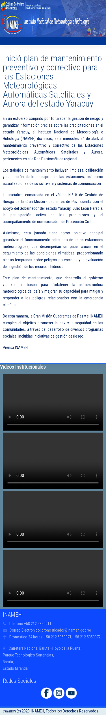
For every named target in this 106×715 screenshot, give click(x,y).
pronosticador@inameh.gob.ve (66, 630)
